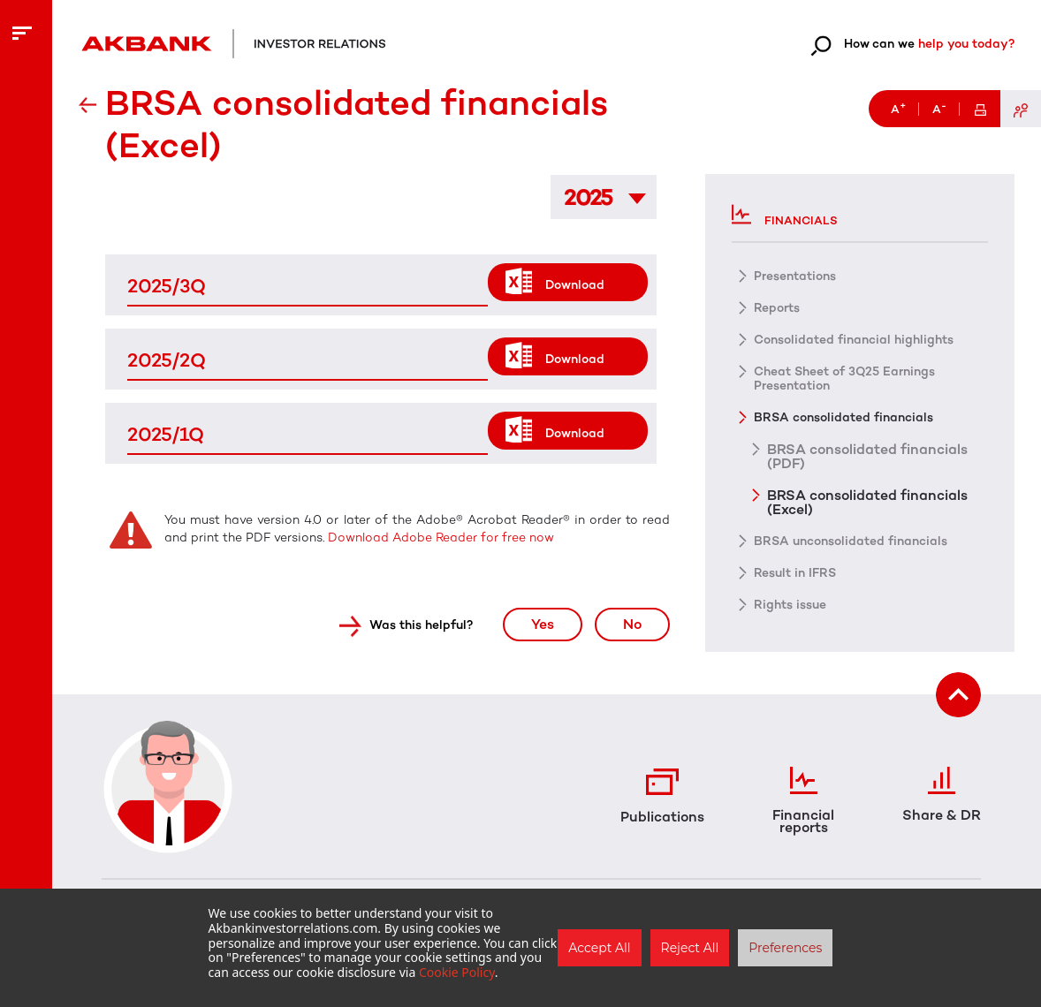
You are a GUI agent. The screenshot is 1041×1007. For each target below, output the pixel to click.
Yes (542, 624)
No (632, 624)
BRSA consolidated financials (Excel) (867, 502)
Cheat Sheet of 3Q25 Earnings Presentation (844, 378)
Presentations (795, 276)
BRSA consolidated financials (843, 417)
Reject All (690, 948)
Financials (785, 214)
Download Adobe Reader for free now (439, 537)
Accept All (599, 948)
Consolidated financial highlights (854, 339)
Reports (777, 307)
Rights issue (790, 604)
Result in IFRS (795, 572)
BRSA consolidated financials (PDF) (867, 456)
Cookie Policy (457, 972)
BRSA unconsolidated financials (850, 541)
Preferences (785, 948)
